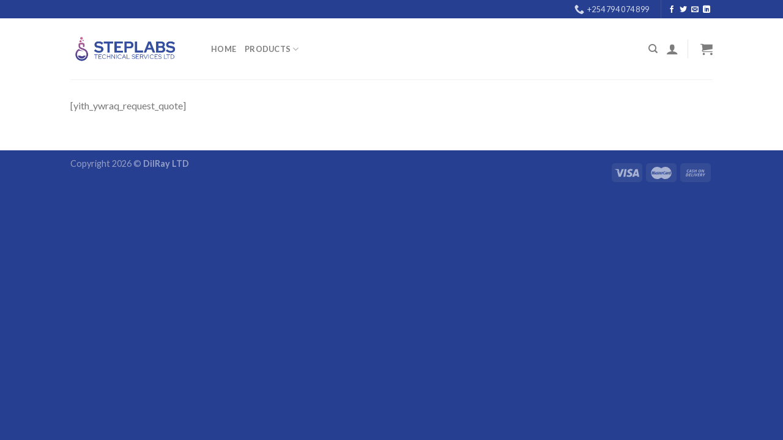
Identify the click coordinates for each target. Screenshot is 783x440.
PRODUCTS (272, 49)
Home (223, 49)
